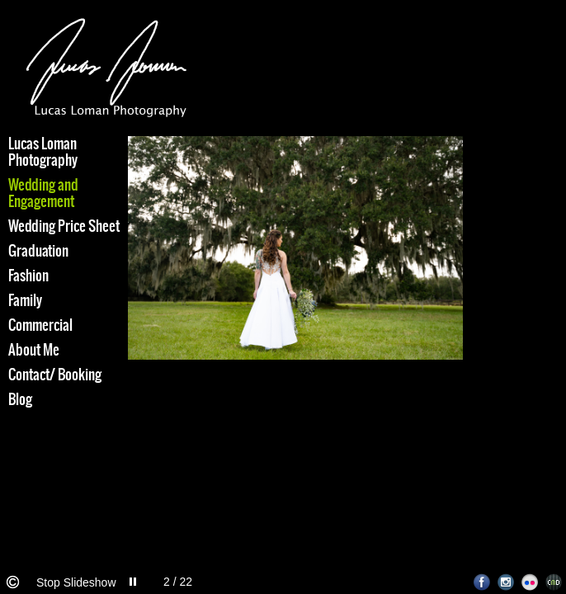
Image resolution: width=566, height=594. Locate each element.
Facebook (482, 582)
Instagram (506, 582)
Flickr (530, 582)
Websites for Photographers (554, 582)
